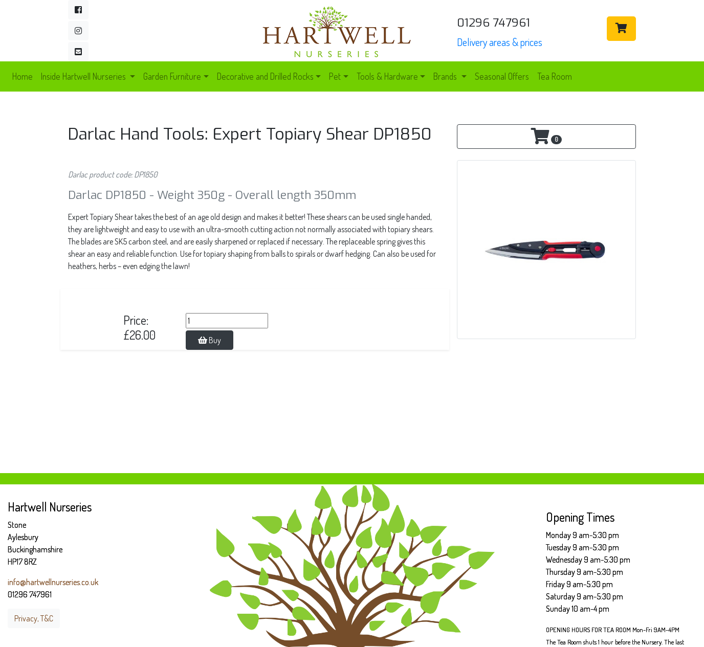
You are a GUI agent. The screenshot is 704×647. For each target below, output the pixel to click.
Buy (209, 340)
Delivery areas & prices (499, 42)
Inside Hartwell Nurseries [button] (84, 76)
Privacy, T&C (33, 618)
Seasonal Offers (502, 76)
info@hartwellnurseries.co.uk (53, 582)
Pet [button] (335, 76)
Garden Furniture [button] (172, 76)
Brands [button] (446, 76)
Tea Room (554, 76)
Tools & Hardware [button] (387, 76)
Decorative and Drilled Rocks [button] (265, 76)
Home (22, 76)
